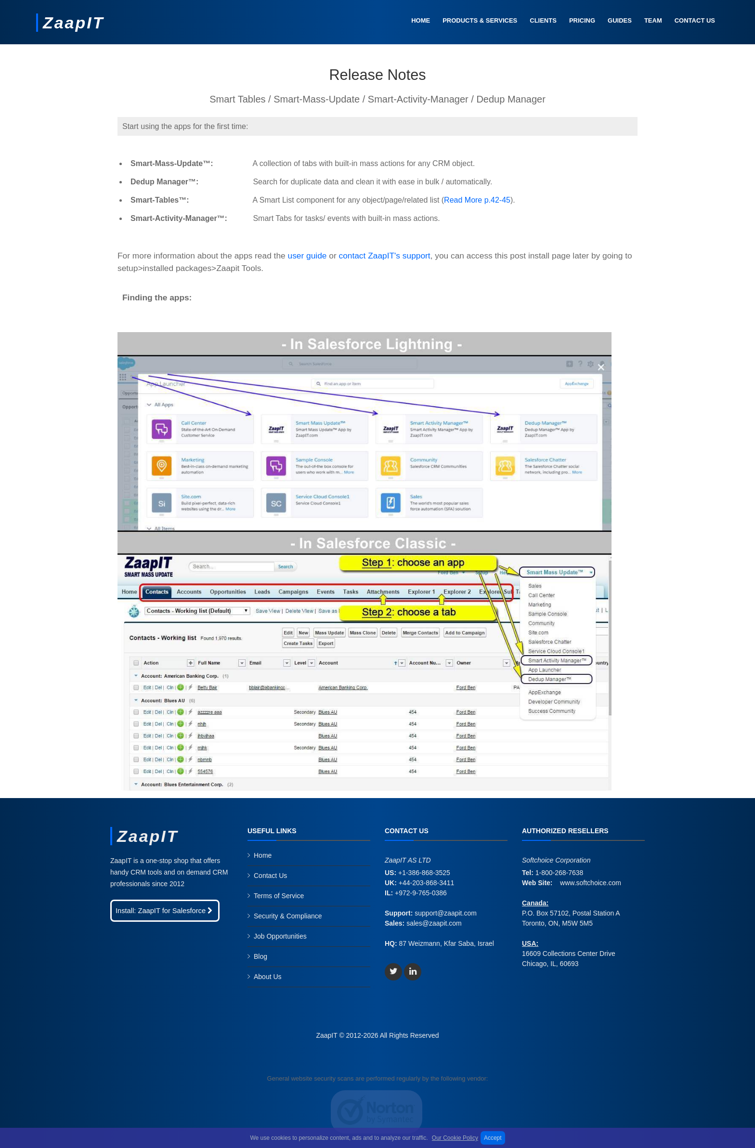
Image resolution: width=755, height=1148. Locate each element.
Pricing (582, 20)
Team (653, 20)
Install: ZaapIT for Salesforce (165, 911)
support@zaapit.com (446, 913)
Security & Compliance (288, 916)
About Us (268, 976)
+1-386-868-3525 (424, 873)
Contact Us (695, 20)
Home (420, 20)
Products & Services (480, 20)
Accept (493, 1138)
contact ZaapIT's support (384, 255)
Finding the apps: (157, 297)
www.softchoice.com (590, 883)
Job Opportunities (280, 936)
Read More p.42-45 (477, 200)
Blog (260, 956)
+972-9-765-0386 (421, 893)
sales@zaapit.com (434, 923)
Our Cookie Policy (455, 1138)
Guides (620, 20)
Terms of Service (279, 896)
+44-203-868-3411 (427, 883)
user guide (307, 255)
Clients (543, 20)
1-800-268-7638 (559, 873)
